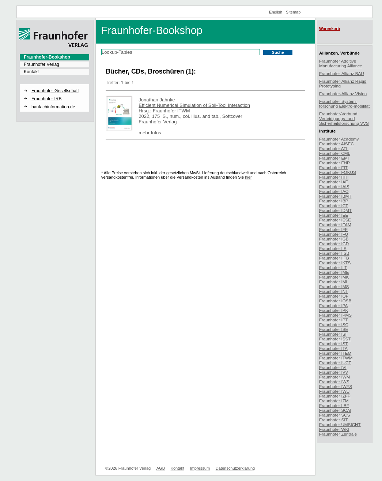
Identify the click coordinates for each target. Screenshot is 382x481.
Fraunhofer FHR (334, 162)
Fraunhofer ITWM (336, 357)
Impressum (200, 468)
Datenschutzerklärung (235, 468)
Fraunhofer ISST (335, 338)
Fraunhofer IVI (333, 367)
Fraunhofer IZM (334, 400)
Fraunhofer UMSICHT (340, 424)
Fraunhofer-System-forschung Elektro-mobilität (344, 103)
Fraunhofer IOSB (335, 300)
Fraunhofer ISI (333, 334)
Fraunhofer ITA (333, 348)
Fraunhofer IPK (333, 310)
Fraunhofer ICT (333, 205)
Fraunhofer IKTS (335, 262)
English (275, 12)
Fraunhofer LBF (334, 405)
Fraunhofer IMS (334, 286)
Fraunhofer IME (334, 272)
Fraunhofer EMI (334, 158)
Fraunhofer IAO (334, 191)
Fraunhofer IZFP (335, 396)
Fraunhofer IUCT (335, 362)
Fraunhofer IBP (333, 200)
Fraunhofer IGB (334, 238)
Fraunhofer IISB (334, 253)
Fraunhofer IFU (333, 234)
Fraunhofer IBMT (335, 196)
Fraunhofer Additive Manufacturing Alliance (340, 63)
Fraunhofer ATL (333, 148)
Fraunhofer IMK (334, 277)
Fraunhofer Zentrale (338, 434)
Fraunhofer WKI (334, 429)
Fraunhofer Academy (339, 139)
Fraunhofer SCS (334, 415)
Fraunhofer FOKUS (337, 172)
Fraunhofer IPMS (335, 315)
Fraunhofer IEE (333, 215)
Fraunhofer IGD (334, 243)
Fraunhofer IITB (334, 258)
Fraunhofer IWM (334, 376)
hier (248, 177)
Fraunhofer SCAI (335, 410)
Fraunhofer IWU (334, 391)
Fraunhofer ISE (333, 329)
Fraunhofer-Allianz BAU (341, 73)
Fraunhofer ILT (333, 267)
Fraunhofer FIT (333, 167)
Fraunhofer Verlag (41, 64)
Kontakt (31, 71)
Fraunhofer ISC (333, 324)
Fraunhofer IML (333, 281)
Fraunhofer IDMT (335, 210)
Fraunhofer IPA (333, 305)
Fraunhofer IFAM (335, 224)
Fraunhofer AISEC (336, 143)
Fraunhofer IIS (333, 248)
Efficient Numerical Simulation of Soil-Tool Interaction (194, 105)
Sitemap (293, 12)
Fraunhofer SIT (333, 419)
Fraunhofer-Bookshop (47, 57)
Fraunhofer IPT (333, 319)
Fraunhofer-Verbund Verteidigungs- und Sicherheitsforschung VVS (344, 118)
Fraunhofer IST (333, 343)
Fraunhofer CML (334, 153)
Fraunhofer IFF (333, 229)
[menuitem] (54, 57)
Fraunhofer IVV (333, 372)
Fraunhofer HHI (334, 177)
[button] (54, 84)
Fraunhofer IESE (335, 219)
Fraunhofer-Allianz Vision (343, 93)
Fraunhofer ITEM (335, 353)
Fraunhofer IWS (334, 381)
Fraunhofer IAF (333, 181)
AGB (160, 468)
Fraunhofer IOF (333, 296)
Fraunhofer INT (333, 291)
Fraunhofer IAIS (334, 186)
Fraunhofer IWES (335, 386)
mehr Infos (150, 132)
